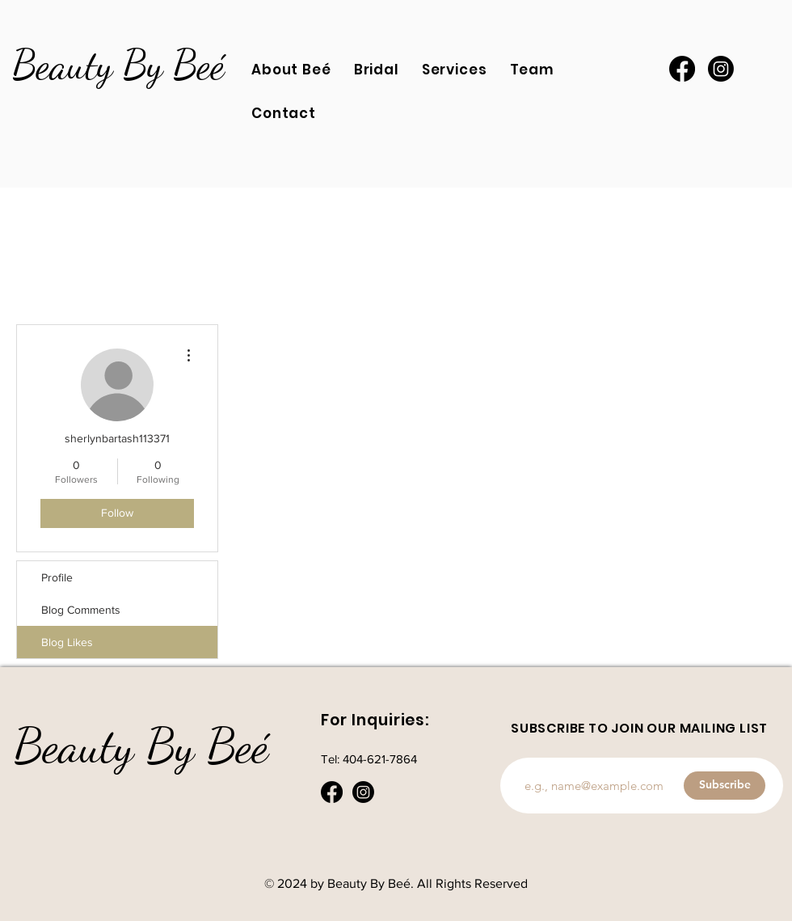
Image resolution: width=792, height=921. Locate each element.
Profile (57, 577)
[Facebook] (682, 69)
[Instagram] (721, 69)
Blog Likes (67, 642)
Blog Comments (80, 609)
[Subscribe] (724, 785)
